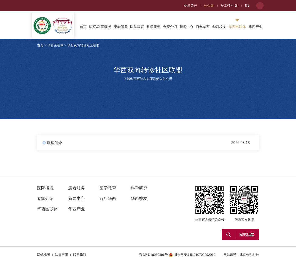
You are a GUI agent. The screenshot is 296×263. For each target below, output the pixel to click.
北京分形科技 (249, 255)
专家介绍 (170, 27)
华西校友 (219, 27)
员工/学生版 (229, 5)
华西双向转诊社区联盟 (83, 45)
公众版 (209, 5)
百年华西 (203, 27)
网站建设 (229, 255)
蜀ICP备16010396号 (153, 255)
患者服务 (121, 27)
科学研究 (153, 27)
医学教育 (137, 27)
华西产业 (255, 27)
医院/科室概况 (100, 27)
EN (247, 5)
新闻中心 (186, 27)
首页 (83, 27)
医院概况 (45, 188)
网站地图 (43, 255)
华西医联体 (237, 27)
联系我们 (79, 255)
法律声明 (61, 255)
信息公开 (190, 5)
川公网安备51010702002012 (192, 255)
